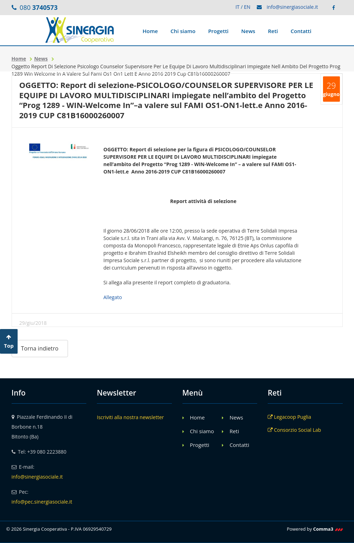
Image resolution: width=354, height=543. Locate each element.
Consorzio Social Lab (294, 430)
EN (247, 7)
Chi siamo (182, 30)
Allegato (113, 297)
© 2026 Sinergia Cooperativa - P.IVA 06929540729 (59, 529)
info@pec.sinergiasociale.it (42, 501)
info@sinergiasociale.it (292, 7)
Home (150, 30)
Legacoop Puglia (289, 416)
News (248, 30)
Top (9, 341)
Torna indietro (39, 348)
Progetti (218, 30)
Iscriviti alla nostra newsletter (130, 417)
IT (237, 7)
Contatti (301, 30)
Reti (273, 30)
